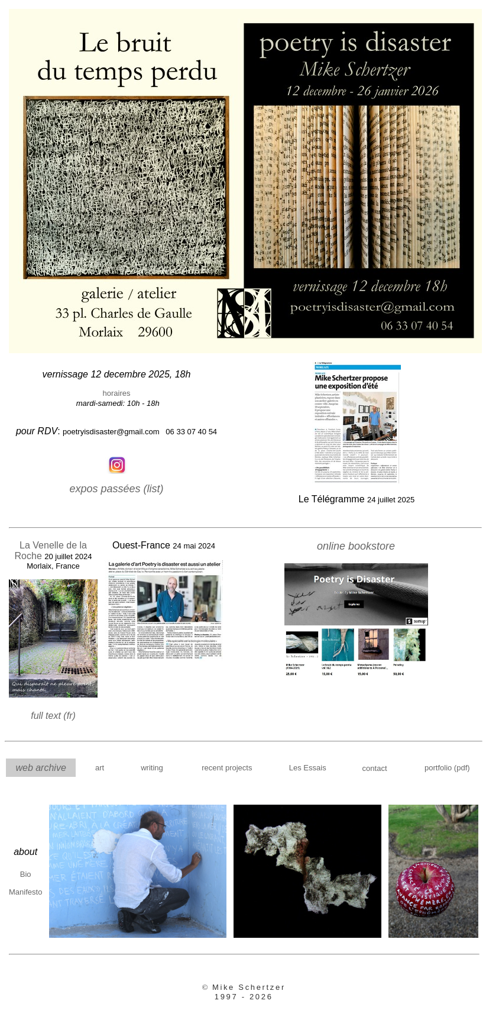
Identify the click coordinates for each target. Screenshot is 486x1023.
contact (374, 768)
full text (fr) (53, 716)
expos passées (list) (116, 489)
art (99, 767)
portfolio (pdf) (447, 767)
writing (152, 767)
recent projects (227, 767)
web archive (40, 768)
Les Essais (307, 767)
